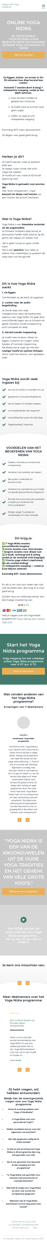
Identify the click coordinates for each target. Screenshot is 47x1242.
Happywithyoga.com (24, 1222)
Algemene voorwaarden (23, 1225)
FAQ (35, 1228)
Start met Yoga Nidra (23, 55)
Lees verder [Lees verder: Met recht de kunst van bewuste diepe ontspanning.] (15, 1060)
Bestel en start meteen (24, 671)
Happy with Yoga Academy (10, 5)
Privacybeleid (20, 1228)
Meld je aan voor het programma (24, 891)
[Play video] (24, 920)
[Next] (28, 820)
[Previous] (20, 820)
